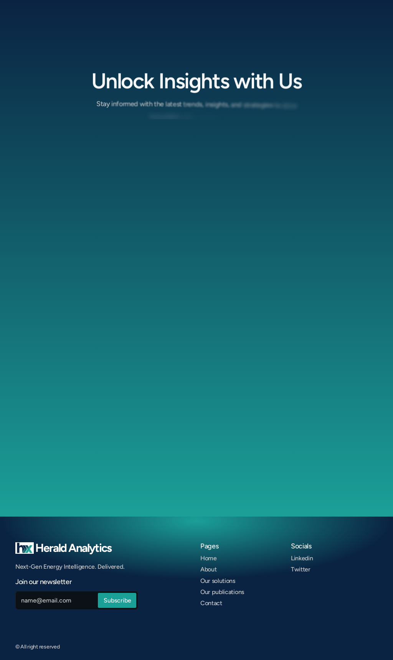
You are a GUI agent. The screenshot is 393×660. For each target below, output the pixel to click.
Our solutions (217, 580)
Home (208, 558)
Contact (211, 603)
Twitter (300, 569)
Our (206, 592)
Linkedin (302, 558)
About (208, 569)
